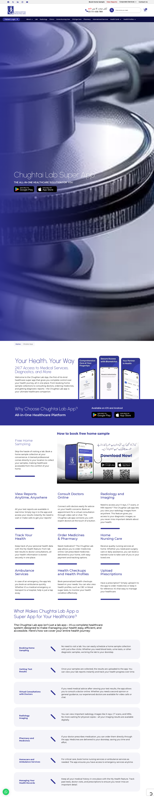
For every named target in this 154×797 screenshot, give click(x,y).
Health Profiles (132, 20)
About (32, 20)
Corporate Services (128, 2)
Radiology (46, 20)
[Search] (112, 10)
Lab (39, 20)
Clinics (54, 20)
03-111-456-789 (95, 11)
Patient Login (15, 20)
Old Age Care (79, 20)
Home (18, 345)
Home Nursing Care (66, 20)
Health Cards (118, 20)
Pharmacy (89, 20)
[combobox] (125, 10)
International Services (103, 20)
